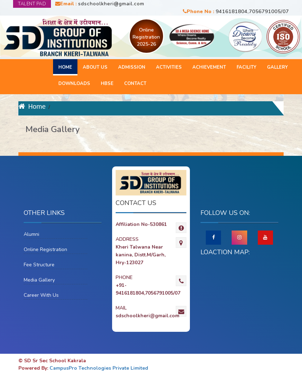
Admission (131, 67)
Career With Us (41, 295)
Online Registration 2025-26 (146, 37)
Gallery (277, 67)
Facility (246, 67)
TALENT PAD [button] (32, 4)
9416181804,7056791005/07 (252, 11)
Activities (169, 67)
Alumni (31, 234)
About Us (95, 67)
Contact (135, 83)
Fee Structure (39, 264)
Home (65, 67)
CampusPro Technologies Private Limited (99, 368)
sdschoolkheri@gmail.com (111, 3)
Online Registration (45, 249)
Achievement (209, 67)
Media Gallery (39, 280)
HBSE (107, 83)
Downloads (74, 83)
